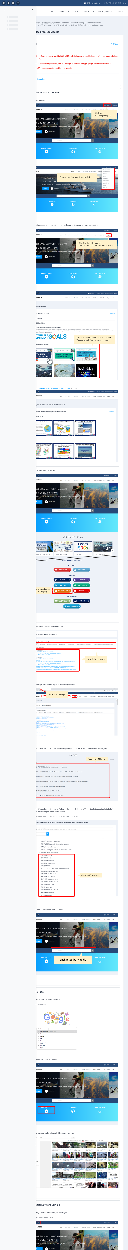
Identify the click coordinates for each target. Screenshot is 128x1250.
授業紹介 (62, 1158)
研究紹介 (62, 1156)
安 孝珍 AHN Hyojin (77, 28)
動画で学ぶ (63, 1169)
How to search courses (63, 100)
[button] (92, 3)
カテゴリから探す (66, 1166)
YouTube (55, 850)
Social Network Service (63, 1040)
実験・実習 (63, 1161)
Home (36, 1136)
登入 (124, 3)
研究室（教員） (65, 1149)
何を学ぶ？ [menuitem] (88, 11)
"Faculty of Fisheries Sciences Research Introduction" (66, 345)
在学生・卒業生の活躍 (68, 1184)
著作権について (112, 1145)
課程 (44, 23)
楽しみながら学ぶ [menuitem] (105, 11)
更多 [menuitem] (120, 11)
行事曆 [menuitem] (61, 11)
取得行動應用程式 (80, 1238)
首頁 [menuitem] (53, 11)
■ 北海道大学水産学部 (90, 1145)
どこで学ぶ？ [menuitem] (73, 11)
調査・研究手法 (65, 1164)
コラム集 (62, 1182)
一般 (52, 49)
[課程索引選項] (32, 10)
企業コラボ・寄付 (41, 1160)
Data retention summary (80, 1235)
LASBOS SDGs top (41, 1148)
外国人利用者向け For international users (61, 31)
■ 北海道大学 (87, 1141)
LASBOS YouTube (41, 1141)
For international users (42, 1155)
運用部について (112, 1136)
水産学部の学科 (65, 1146)
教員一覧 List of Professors (56, 28)
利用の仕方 (110, 1141)
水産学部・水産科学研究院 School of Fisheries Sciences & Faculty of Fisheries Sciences (79, 25)
